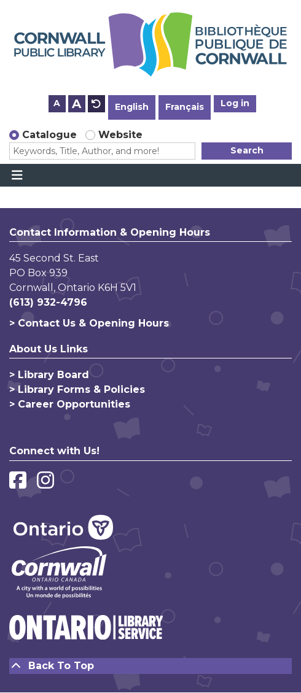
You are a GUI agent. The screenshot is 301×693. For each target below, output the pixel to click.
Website (120, 135)
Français (184, 106)
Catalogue (49, 135)
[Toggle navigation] (17, 175)
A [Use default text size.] (96, 103)
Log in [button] (235, 103)
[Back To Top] (150, 666)
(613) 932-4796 (48, 302)
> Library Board (49, 375)
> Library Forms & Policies (77, 389)
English (132, 106)
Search (247, 150)
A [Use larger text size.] (76, 103)
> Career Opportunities (69, 404)
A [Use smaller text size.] (56, 103)
